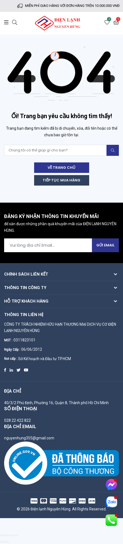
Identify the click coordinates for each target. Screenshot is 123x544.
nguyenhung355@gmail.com (29, 438)
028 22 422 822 (17, 420)
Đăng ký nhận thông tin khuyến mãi (51, 217)
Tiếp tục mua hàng (61, 180)
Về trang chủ (61, 167)
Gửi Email (105, 245)
